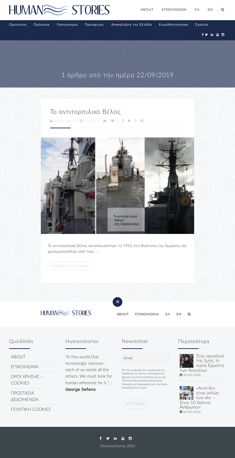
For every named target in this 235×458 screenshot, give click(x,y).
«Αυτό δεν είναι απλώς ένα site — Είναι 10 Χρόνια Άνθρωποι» (199, 397)
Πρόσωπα (42, 24)
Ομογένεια (17, 24)
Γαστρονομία (67, 24)
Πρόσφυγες (94, 24)
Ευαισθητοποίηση (173, 24)
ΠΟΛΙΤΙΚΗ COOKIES (31, 409)
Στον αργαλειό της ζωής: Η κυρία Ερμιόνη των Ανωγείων (202, 363)
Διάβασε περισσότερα (70, 266)
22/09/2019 (90, 121)
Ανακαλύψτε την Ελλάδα (131, 24)
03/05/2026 (192, 412)
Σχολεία (201, 24)
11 (114, 121)
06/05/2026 (192, 375)
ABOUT (147, 9)
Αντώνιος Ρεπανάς (64, 121)
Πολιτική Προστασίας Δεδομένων (142, 380)
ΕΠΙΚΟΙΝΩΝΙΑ (174, 9)
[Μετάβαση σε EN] (210, 10)
